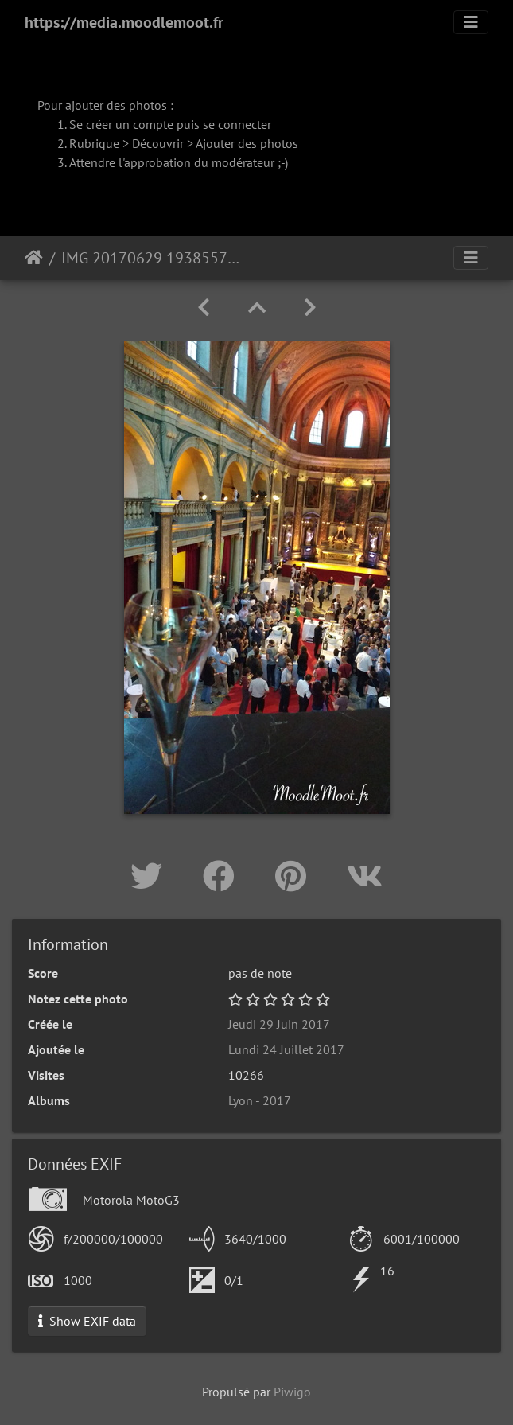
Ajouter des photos (247, 143)
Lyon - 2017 (259, 1100)
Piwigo (292, 1392)
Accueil (34, 258)
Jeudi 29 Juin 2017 (279, 1024)
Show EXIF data (87, 1321)
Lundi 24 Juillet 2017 (286, 1049)
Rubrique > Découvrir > (132, 143)
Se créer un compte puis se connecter (170, 124)
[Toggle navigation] (470, 22)
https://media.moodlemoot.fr (124, 22)
